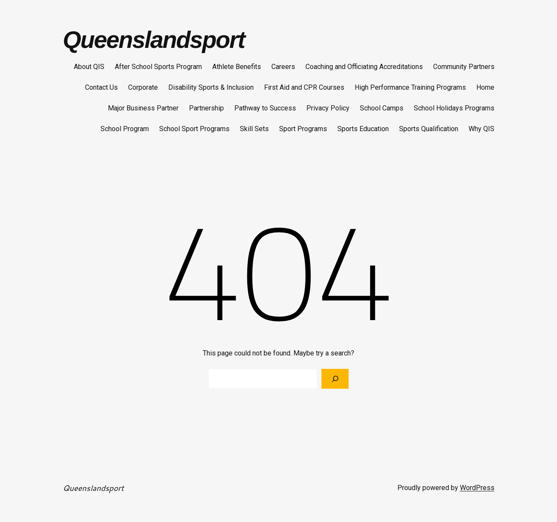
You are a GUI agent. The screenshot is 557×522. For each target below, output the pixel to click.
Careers (283, 67)
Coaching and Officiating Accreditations (364, 67)
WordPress (477, 488)
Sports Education (363, 129)
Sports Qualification (428, 129)
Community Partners (463, 67)
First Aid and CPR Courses (304, 87)
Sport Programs (303, 129)
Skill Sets (254, 129)
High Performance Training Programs (410, 87)
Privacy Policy (327, 108)
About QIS (89, 67)
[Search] (335, 378)
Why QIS (481, 129)
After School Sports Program (158, 67)
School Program (125, 129)
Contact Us (101, 87)
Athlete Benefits (236, 67)
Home (485, 87)
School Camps (381, 108)
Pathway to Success (265, 108)
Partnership (206, 108)
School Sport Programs (194, 129)
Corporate (143, 87)
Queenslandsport (154, 39)
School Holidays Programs (454, 108)
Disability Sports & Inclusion (211, 87)
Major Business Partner (143, 108)
